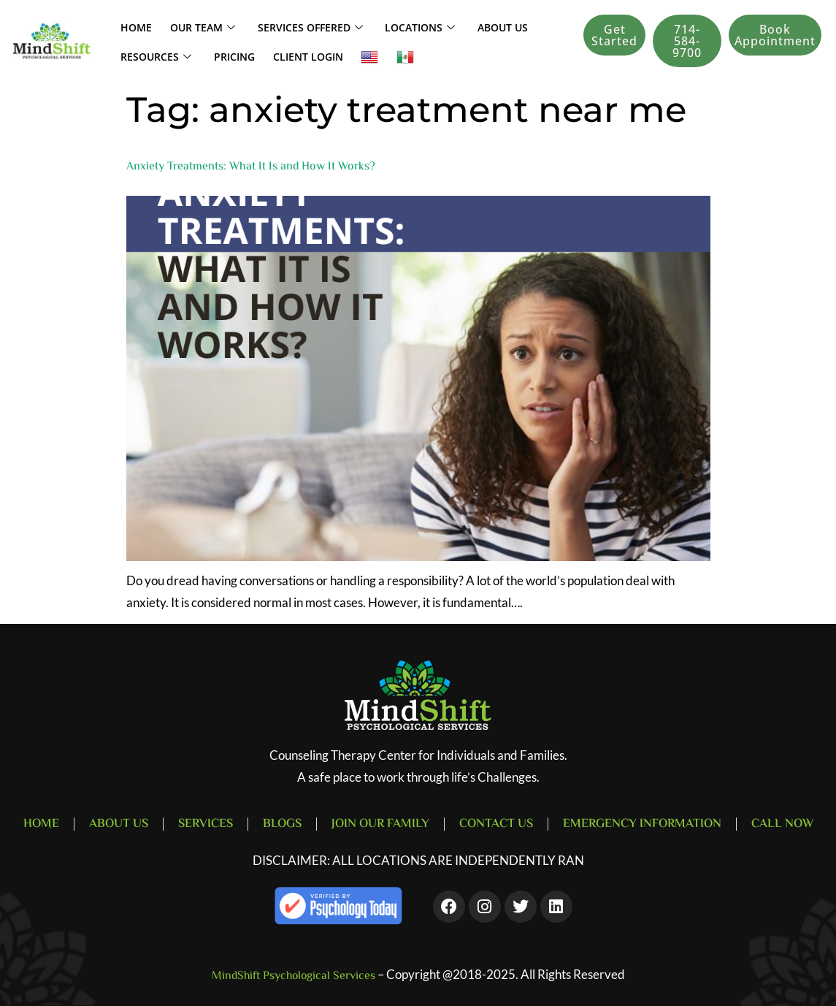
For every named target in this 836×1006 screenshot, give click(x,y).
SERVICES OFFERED (293, 26)
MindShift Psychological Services (293, 976)
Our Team (192, 26)
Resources (152, 55)
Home (132, 26)
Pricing (224, 55)
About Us (473, 26)
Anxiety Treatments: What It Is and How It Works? (250, 167)
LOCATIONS (397, 26)
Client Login (291, 55)
